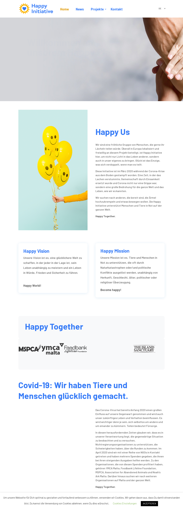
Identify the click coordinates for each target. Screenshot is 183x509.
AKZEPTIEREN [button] (149, 503)
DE (160, 8)
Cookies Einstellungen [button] (125, 503)
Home (64, 9)
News (80, 9)
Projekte (97, 9)
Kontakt (117, 9)
